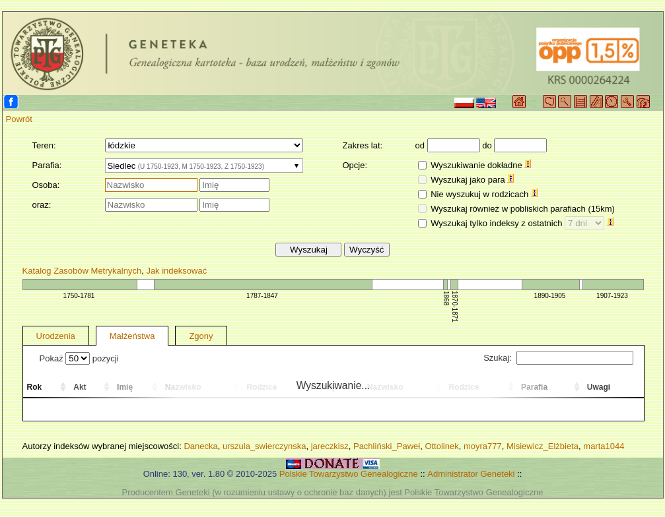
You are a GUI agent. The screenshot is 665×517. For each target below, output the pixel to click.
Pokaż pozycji (79, 358)
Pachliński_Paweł (386, 446)
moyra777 (483, 446)
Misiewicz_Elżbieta (542, 446)
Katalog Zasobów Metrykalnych (82, 271)
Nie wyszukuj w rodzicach (484, 194)
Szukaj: (558, 358)
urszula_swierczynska (264, 446)
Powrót (19, 119)
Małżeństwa (132, 336)
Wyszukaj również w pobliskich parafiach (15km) (523, 209)
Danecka (200, 446)
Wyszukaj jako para (472, 180)
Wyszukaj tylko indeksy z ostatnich (522, 223)
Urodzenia (55, 336)
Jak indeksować (176, 271)
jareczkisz (330, 446)
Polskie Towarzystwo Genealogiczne (348, 474)
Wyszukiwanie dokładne (481, 165)
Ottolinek (441, 446)
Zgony (201, 336)
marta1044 (603, 446)
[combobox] (204, 165)
